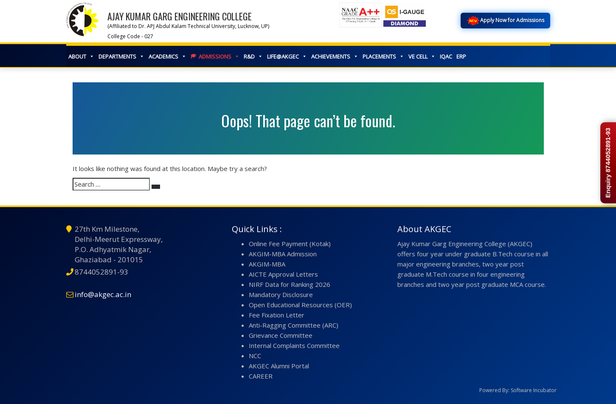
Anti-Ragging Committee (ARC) (293, 325)
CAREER (261, 376)
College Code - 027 (130, 36)
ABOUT (81, 56)
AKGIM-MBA (267, 264)
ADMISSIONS (219, 56)
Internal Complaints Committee (294, 345)
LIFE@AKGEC (287, 56)
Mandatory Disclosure (281, 294)
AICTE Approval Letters (283, 274)
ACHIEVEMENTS (334, 56)
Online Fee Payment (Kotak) (290, 243)
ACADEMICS (167, 56)
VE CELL (422, 56)
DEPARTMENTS (121, 56)
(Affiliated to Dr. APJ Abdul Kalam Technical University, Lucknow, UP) (188, 26)
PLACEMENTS (383, 56)
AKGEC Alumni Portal (279, 366)
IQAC (446, 56)
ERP (461, 56)
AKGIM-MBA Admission (283, 254)
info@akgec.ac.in (103, 294)
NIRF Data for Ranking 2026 (289, 284)
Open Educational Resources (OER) (300, 304)
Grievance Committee (280, 335)
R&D (253, 56)
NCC (255, 355)
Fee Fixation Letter (276, 315)
